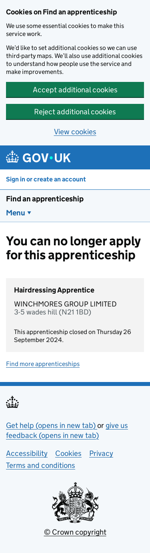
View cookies (75, 131)
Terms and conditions (40, 465)
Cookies (68, 453)
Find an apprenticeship (45, 198)
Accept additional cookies (75, 89)
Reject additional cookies (75, 111)
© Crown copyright (75, 532)
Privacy (101, 453)
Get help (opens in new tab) (51, 425)
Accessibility (27, 453)
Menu (15, 212)
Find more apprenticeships (43, 364)
